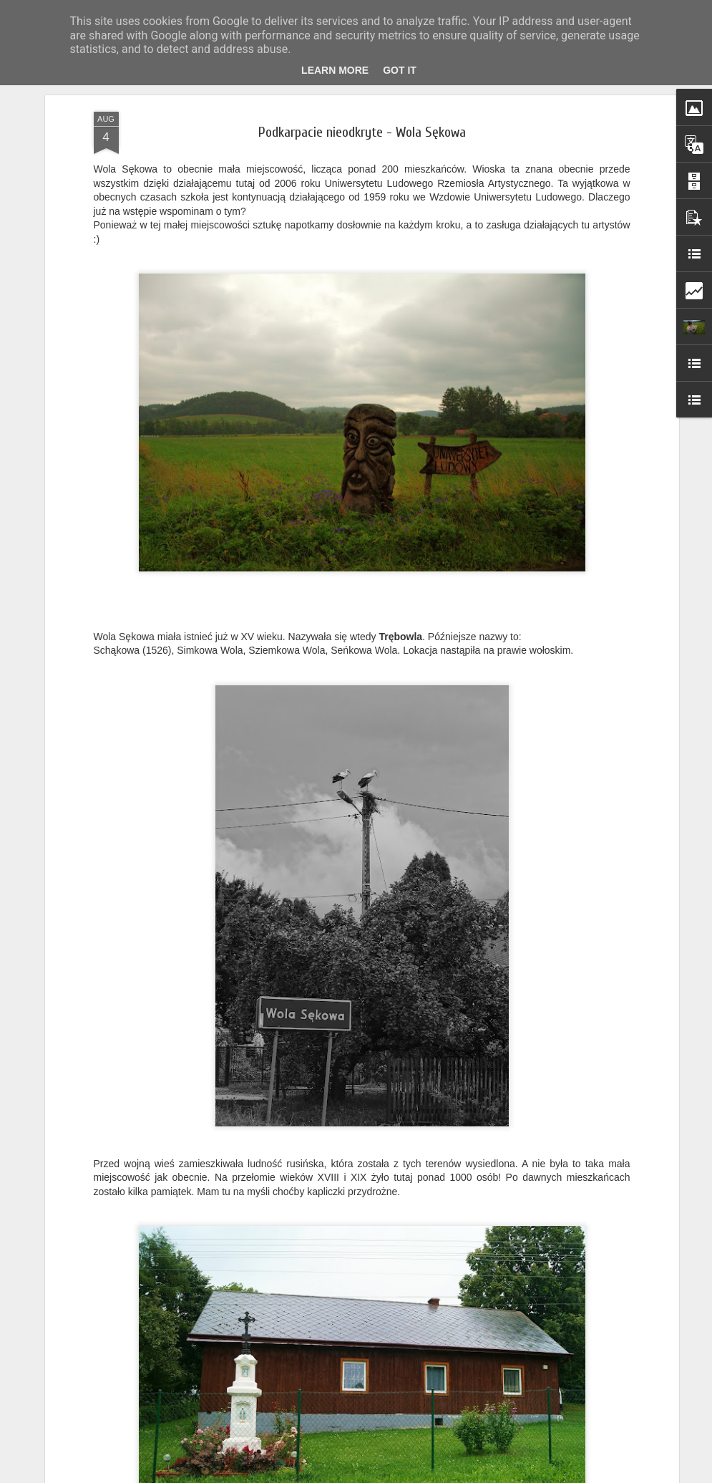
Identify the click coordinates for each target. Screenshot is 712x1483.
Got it (399, 70)
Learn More (335, 70)
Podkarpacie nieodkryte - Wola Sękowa (362, 125)
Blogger (411, 1475)
